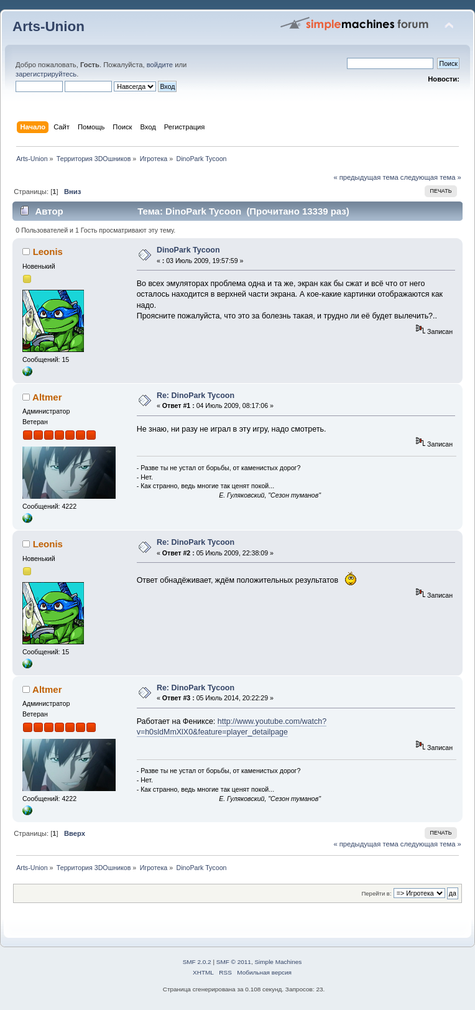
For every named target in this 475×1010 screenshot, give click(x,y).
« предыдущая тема (365, 177)
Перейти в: (376, 893)
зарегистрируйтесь (46, 74)
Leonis (48, 251)
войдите (160, 64)
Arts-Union (48, 26)
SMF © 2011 (233, 961)
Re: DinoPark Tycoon (195, 395)
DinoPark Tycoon (188, 250)
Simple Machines (278, 961)
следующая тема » (430, 177)
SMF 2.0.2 (197, 961)
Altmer (47, 397)
